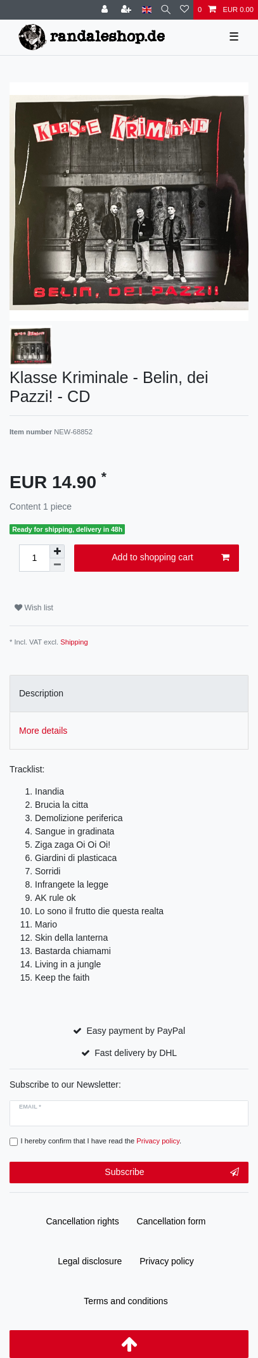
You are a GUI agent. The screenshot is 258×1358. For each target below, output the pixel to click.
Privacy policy (166, 1261)
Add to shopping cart (170, 557)
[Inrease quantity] (57, 551)
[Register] (127, 10)
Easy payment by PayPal (135, 1031)
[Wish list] (184, 10)
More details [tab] (43, 731)
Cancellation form (171, 1221)
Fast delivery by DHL (135, 1053)
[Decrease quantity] (57, 565)
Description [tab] (41, 693)
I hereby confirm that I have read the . (101, 1141)
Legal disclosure (90, 1261)
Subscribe (172, 1172)
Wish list (34, 607)
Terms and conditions (125, 1301)
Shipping (74, 642)
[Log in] (106, 10)
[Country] (147, 10)
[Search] (166, 10)
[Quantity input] (34, 558)
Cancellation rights (82, 1221)
